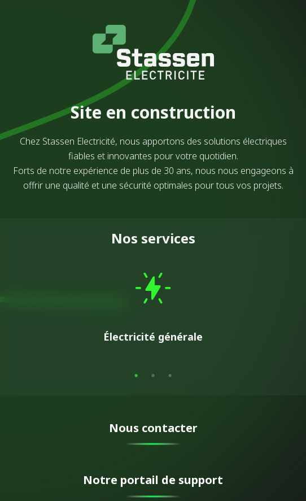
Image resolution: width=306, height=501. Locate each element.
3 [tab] (170, 375)
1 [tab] (136, 375)
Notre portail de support (153, 479)
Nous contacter (153, 427)
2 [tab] (153, 375)
